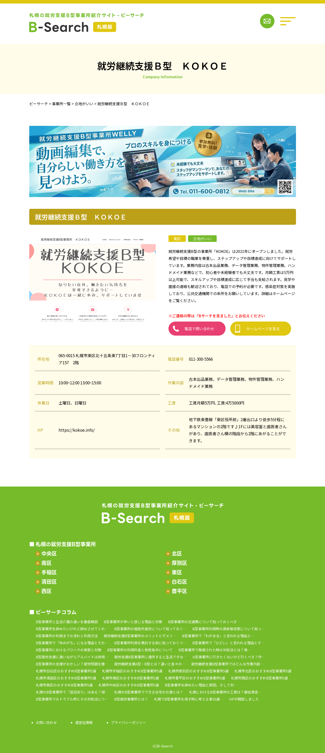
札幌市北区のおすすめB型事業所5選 (262, 670)
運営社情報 (84, 722)
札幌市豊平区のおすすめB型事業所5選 (195, 677)
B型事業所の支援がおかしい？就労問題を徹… (72, 663)
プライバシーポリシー (128, 722)
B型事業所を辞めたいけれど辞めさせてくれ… (72, 628)
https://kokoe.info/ (76, 430)
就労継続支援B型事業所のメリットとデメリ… (140, 635)
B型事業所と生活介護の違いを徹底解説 (67, 621)
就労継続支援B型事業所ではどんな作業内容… (227, 663)
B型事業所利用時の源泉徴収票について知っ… (228, 628)
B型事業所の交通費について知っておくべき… (204, 621)
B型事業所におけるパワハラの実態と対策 (68, 649)
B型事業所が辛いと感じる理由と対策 (133, 621)
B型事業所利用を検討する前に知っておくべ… (150, 642)
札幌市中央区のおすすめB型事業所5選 (129, 684)
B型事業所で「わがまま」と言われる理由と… (218, 635)
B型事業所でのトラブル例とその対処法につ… (72, 699)
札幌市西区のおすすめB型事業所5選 (259, 677)
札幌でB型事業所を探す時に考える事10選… (188, 699)
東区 (177, 238)
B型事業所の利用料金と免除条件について (140, 649)
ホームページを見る (263, 328)
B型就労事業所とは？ (131, 699)
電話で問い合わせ (199, 328)
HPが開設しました (244, 699)
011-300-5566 (201, 359)
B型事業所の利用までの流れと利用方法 (67, 635)
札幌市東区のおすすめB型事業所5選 (64, 684)
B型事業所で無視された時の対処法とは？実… (215, 649)
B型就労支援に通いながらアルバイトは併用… (72, 656)
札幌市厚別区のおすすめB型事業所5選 (198, 670)
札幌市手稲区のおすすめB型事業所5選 (132, 670)
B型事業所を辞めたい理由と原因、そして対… (201, 684)
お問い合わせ (46, 722)
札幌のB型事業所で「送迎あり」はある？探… (72, 691)
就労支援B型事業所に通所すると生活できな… (150, 656)
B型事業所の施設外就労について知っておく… (150, 628)
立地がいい (202, 238)
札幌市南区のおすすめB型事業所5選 (130, 677)
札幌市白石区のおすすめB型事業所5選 (66, 670)
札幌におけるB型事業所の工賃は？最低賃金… (225, 691)
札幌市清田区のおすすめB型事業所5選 (66, 677)
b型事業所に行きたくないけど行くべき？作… (229, 656)
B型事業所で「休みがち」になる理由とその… (72, 642)
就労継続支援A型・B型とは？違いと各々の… (149, 663)
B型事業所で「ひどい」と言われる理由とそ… (228, 642)
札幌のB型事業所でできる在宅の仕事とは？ (148, 691)
